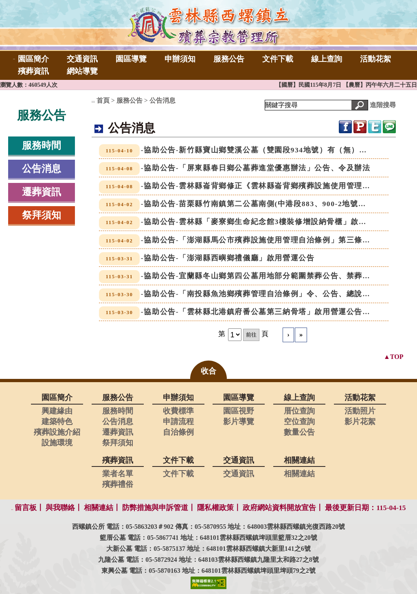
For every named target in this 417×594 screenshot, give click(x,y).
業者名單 (117, 473)
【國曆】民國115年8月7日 (309, 84)
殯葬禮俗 (117, 484)
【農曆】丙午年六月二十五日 (380, 84)
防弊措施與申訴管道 (155, 508)
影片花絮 (360, 421)
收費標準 (178, 411)
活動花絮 (375, 59)
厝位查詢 (299, 411)
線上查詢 (326, 59)
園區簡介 (33, 59)
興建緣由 (57, 411)
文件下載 (277, 59)
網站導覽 (82, 71)
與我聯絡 (60, 508)
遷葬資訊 (41, 192)
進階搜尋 (383, 104)
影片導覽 (238, 421)
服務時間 (41, 145)
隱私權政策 (215, 508)
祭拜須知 (41, 215)
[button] (359, 105)
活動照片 (360, 411)
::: (14, 59)
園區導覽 (131, 59)
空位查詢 (299, 421)
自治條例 (178, 432)
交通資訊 (82, 59)
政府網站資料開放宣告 (279, 508)
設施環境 (57, 442)
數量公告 (299, 432)
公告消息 (41, 168)
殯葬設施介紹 (57, 432)
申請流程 (178, 421)
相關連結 (299, 473)
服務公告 (228, 59)
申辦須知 (180, 59)
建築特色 (57, 421)
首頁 (103, 100)
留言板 (26, 508)
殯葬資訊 (33, 71)
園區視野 (238, 411)
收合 (208, 371)
